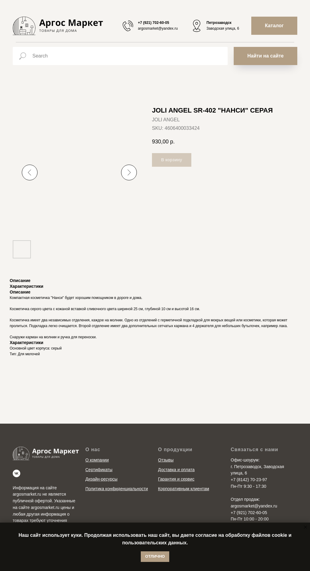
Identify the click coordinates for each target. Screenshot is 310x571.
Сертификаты (98, 469)
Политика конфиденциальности (116, 488)
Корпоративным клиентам (183, 488)
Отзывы (165, 460)
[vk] (16, 473)
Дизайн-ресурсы (101, 479)
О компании (97, 460)
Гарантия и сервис (176, 479)
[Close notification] (305, 527)
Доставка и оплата (176, 469)
